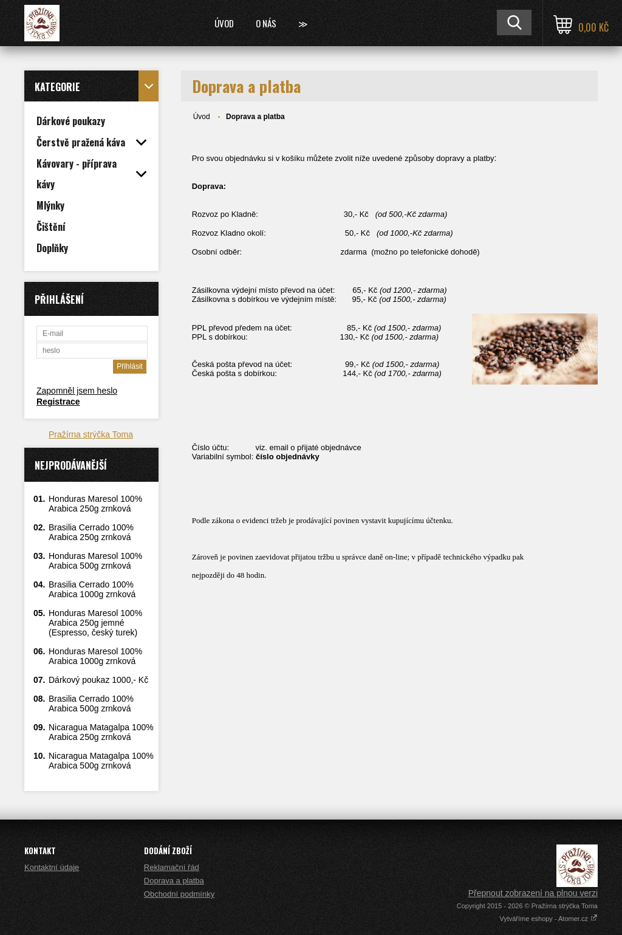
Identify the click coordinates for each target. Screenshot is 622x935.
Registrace (58, 401)
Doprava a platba (174, 880)
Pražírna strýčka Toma (91, 434)
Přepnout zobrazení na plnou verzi (533, 893)
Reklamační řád (171, 867)
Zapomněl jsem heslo (76, 391)
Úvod (224, 23)
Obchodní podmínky (179, 894)
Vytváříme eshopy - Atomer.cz (548, 918)
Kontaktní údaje (51, 867)
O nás (266, 23)
